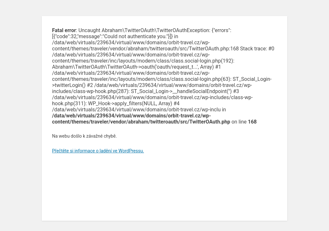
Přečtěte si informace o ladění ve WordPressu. (98, 150)
